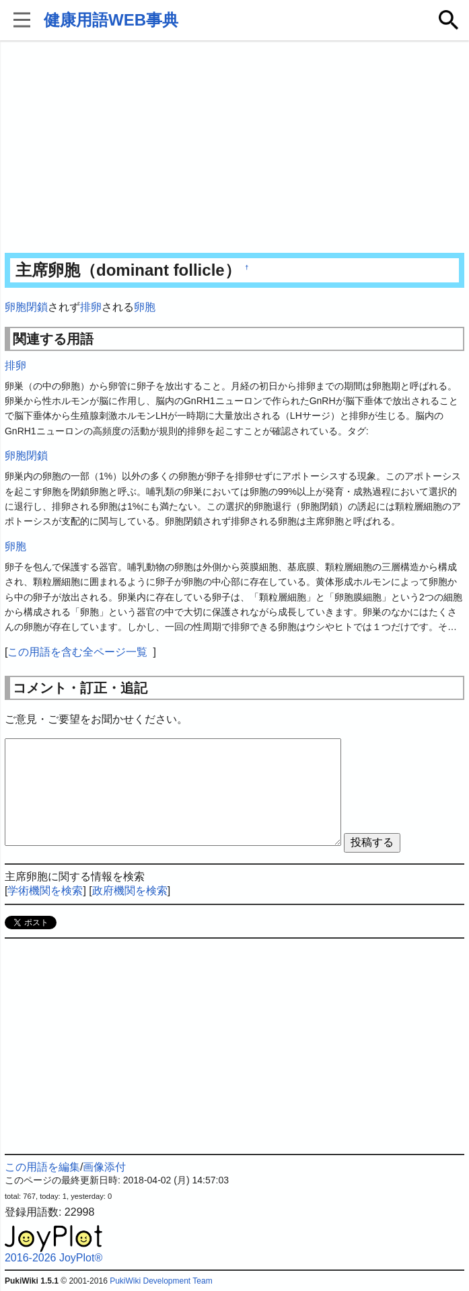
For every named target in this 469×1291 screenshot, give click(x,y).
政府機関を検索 (130, 890)
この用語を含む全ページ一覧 (77, 652)
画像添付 (104, 1167)
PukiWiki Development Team (161, 1281)
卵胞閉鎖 (26, 307)
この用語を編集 (42, 1167)
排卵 (91, 307)
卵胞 (144, 307)
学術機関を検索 (45, 890)
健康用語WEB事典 (111, 20)
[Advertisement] (234, 148)
